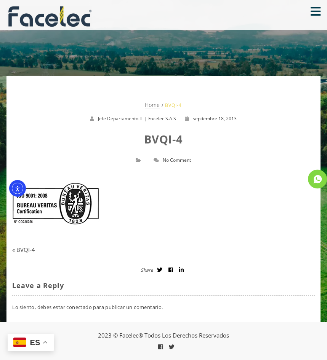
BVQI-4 (25, 249)
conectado (79, 307)
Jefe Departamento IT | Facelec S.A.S (137, 118)
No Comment (177, 160)
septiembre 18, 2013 (211, 118)
